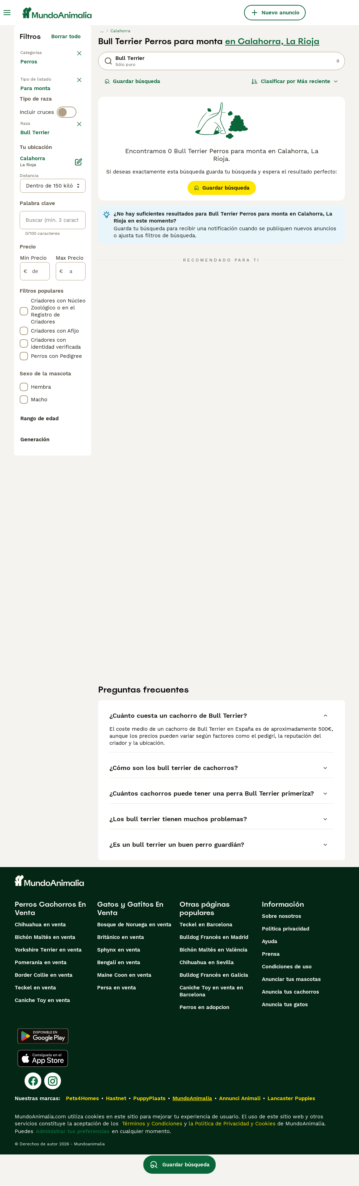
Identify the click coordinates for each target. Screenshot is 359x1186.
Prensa (271, 985)
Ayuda (269, 973)
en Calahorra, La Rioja (272, 41)
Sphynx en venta (118, 981)
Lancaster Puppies (291, 1130)
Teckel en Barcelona (206, 956)
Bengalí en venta (118, 994)
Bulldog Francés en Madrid (214, 969)
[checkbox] (24, 208)
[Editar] (79, 367)
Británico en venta (120, 969)
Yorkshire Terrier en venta (48, 981)
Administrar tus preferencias (72, 1163)
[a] (71, 476)
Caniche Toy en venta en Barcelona (211, 1022)
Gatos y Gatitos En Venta (130, 940)
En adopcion (41, 113)
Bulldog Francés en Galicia (214, 1006)
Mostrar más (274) (62, 336)
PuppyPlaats (149, 1130)
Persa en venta (116, 1019)
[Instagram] (52, 1112)
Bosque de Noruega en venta (134, 956)
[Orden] (295, 81)
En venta (37, 97)
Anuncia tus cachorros (290, 1023)
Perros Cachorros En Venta (50, 940)
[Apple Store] (43, 1090)
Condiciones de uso (287, 998)
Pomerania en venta (41, 994)
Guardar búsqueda (132, 81)
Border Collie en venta (44, 1006)
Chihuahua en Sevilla (207, 994)
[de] (35, 476)
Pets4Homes (82, 1130)
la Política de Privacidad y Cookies (231, 1155)
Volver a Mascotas (44, 52)
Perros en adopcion (204, 1039)
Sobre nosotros (281, 948)
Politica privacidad (285, 960)
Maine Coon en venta (124, 1006)
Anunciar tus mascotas (291, 1011)
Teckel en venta (35, 1019)
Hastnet (116, 1130)
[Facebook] (33, 1112)
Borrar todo (66, 36)
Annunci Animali (239, 1130)
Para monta (41, 130)
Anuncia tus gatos (285, 1036)
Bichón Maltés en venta (45, 969)
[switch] (66, 157)
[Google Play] (43, 1067)
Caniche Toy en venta (42, 1032)
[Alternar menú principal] (7, 13)
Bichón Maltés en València (214, 981)
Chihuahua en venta (40, 956)
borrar (73, 172)
